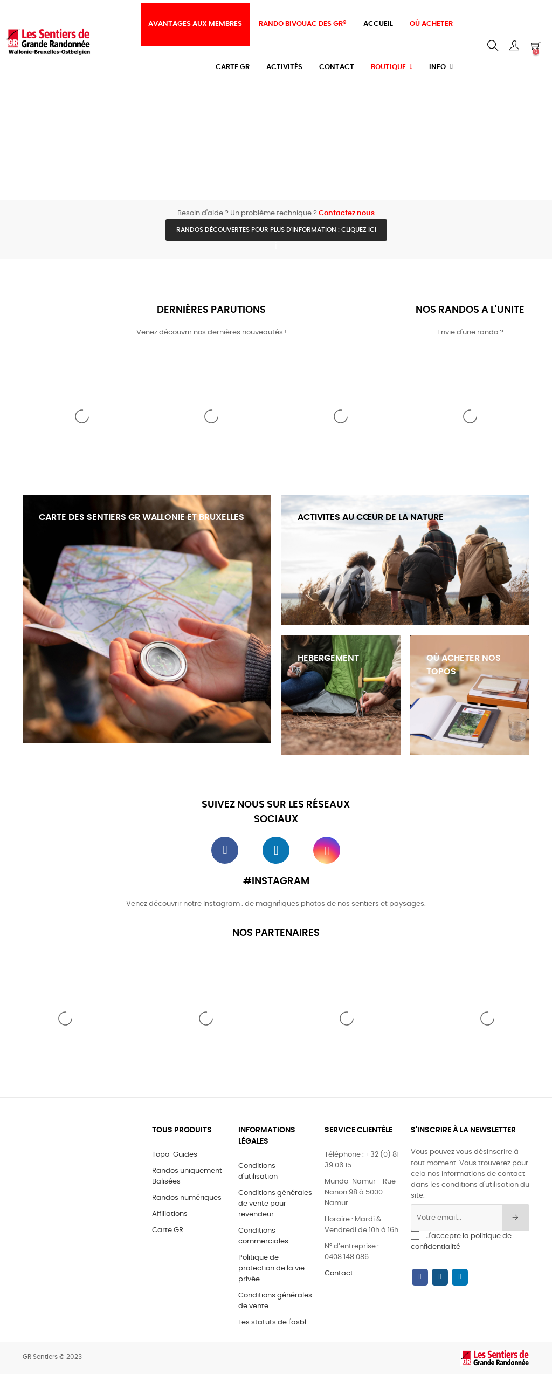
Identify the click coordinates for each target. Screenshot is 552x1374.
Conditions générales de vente (275, 1301)
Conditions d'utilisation (258, 1171)
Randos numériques (187, 1197)
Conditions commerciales (263, 1236)
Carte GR (167, 1230)
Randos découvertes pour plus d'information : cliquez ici (276, 230)
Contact (339, 1273)
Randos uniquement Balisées (187, 1176)
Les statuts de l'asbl (272, 1322)
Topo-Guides (174, 1154)
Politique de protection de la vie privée (271, 1268)
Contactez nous (347, 213)
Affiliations (170, 1214)
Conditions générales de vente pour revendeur (275, 1204)
